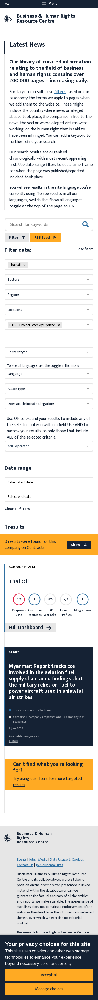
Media (43, 859)
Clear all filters (17, 509)
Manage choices (49, 988)
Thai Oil (19, 581)
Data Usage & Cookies (67, 859)
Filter (17, 237)
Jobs (32, 859)
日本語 (13, 741)
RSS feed (45, 237)
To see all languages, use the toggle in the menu (43, 365)
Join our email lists (49, 865)
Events (22, 859)
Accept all (49, 974)
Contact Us (25, 865)
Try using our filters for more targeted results (47, 781)
